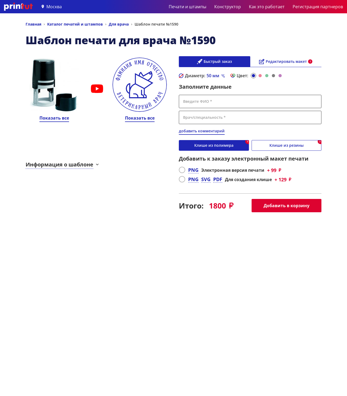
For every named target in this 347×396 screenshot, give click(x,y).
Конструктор (227, 7)
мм (213, 76)
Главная (33, 24)
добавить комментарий (202, 130)
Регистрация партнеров (318, 7)
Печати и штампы (187, 7)
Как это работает (267, 7)
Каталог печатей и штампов (75, 24)
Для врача (119, 24)
